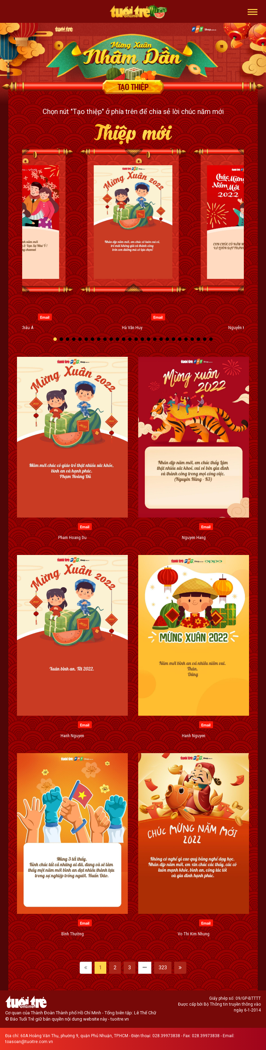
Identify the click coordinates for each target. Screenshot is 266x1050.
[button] (253, 11)
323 (163, 967)
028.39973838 (166, 1035)
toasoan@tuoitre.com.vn (29, 1041)
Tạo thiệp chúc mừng (133, 87)
